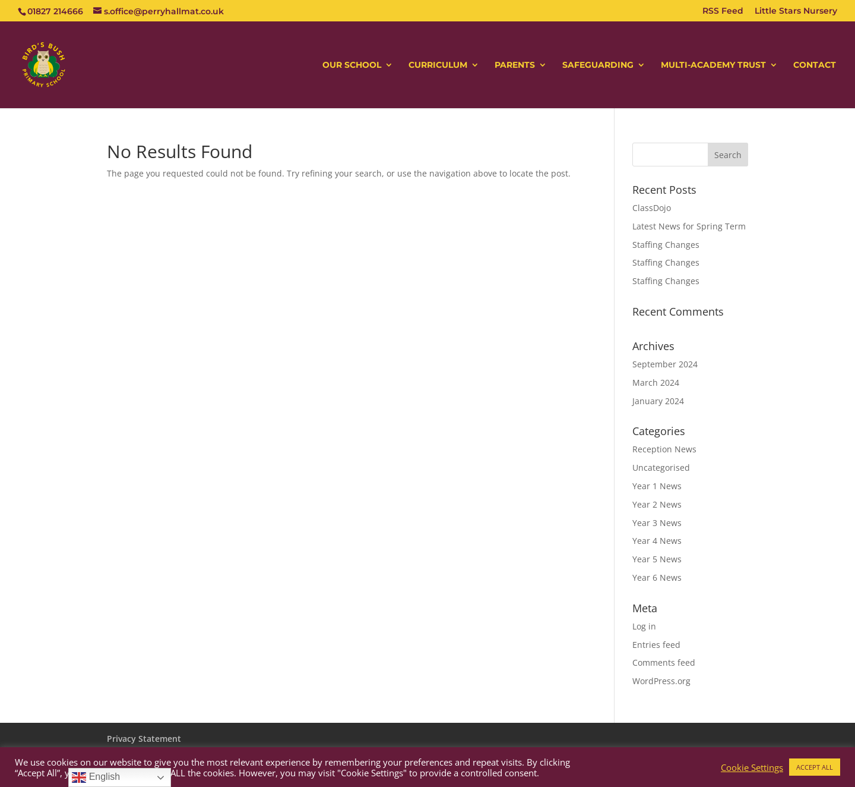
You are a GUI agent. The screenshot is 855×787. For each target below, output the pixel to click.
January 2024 (658, 401)
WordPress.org (661, 681)
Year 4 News (657, 540)
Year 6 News (657, 577)
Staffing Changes (665, 244)
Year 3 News (657, 522)
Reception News (664, 449)
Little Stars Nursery (796, 11)
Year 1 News (657, 486)
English (96, 777)
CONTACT (814, 65)
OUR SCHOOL (351, 65)
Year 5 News (657, 559)
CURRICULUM (437, 65)
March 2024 (655, 382)
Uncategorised (661, 467)
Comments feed (663, 662)
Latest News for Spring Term (689, 226)
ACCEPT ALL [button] (814, 767)
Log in (644, 626)
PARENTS (515, 65)
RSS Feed (722, 11)
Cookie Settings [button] (752, 767)
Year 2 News (657, 504)
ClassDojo (651, 207)
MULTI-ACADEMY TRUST (713, 65)
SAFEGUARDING (598, 65)
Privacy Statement (144, 738)
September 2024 (665, 364)
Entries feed (656, 644)
